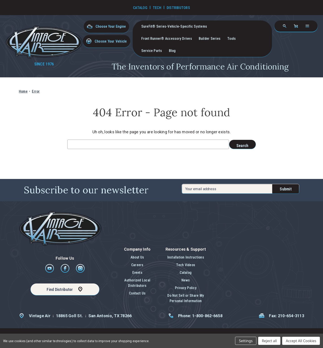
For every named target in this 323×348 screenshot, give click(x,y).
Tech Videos (185, 265)
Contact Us (137, 293)
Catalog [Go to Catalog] (140, 8)
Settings (246, 340)
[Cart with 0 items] (295, 26)
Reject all (269, 340)
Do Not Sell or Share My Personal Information (185, 298)
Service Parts (151, 51)
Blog (172, 51)
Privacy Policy (185, 288)
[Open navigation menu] (307, 26)
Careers (137, 265)
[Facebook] (65, 272)
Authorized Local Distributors (137, 283)
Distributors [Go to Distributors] (178, 8)
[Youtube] (50, 272)
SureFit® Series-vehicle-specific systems (174, 26)
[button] (106, 41)
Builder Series (209, 38)
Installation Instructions (185, 257)
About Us (137, 257)
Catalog (186, 272)
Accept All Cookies (301, 340)
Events (137, 272)
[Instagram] (80, 272)
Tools (231, 38)
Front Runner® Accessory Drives (166, 38)
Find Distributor (60, 289)
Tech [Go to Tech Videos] (157, 8)
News (185, 280)
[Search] (284, 26)
